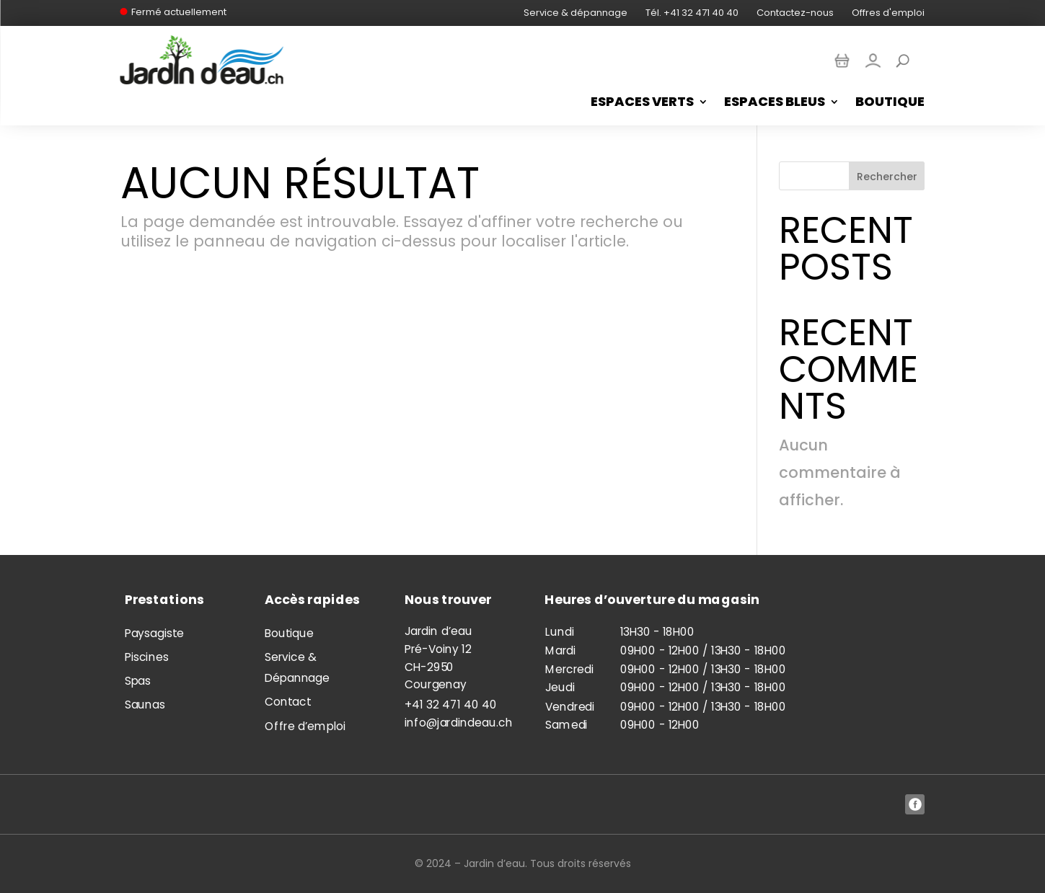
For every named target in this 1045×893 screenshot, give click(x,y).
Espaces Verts (642, 103)
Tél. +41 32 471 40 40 (691, 12)
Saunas (144, 705)
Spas (137, 681)
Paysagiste (154, 633)
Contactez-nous (795, 12)
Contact (287, 703)
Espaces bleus (774, 103)
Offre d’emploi (304, 726)
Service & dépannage (575, 12)
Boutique (890, 103)
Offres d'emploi (888, 12)
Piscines (146, 657)
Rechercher (887, 176)
